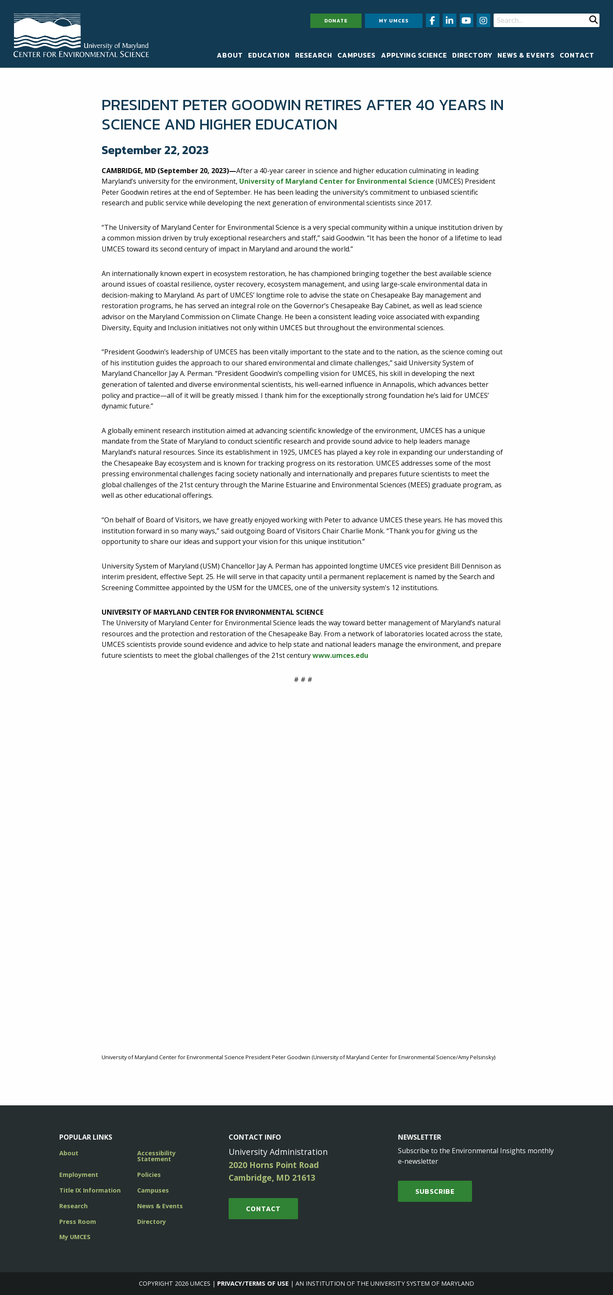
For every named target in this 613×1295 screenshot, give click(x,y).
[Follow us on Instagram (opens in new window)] (483, 20)
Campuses (356, 55)
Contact (577, 55)
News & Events (526, 55)
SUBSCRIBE (435, 1191)
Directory (472, 55)
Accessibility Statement (156, 1156)
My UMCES (394, 21)
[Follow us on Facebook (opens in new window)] (432, 20)
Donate (336, 21)
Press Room (77, 1222)
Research (313, 55)
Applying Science (414, 55)
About (230, 55)
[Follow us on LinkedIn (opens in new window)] (449, 20)
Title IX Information (90, 1190)
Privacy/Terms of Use (253, 1283)
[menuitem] (230, 55)
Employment (78, 1175)
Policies (149, 1175)
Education (269, 55)
